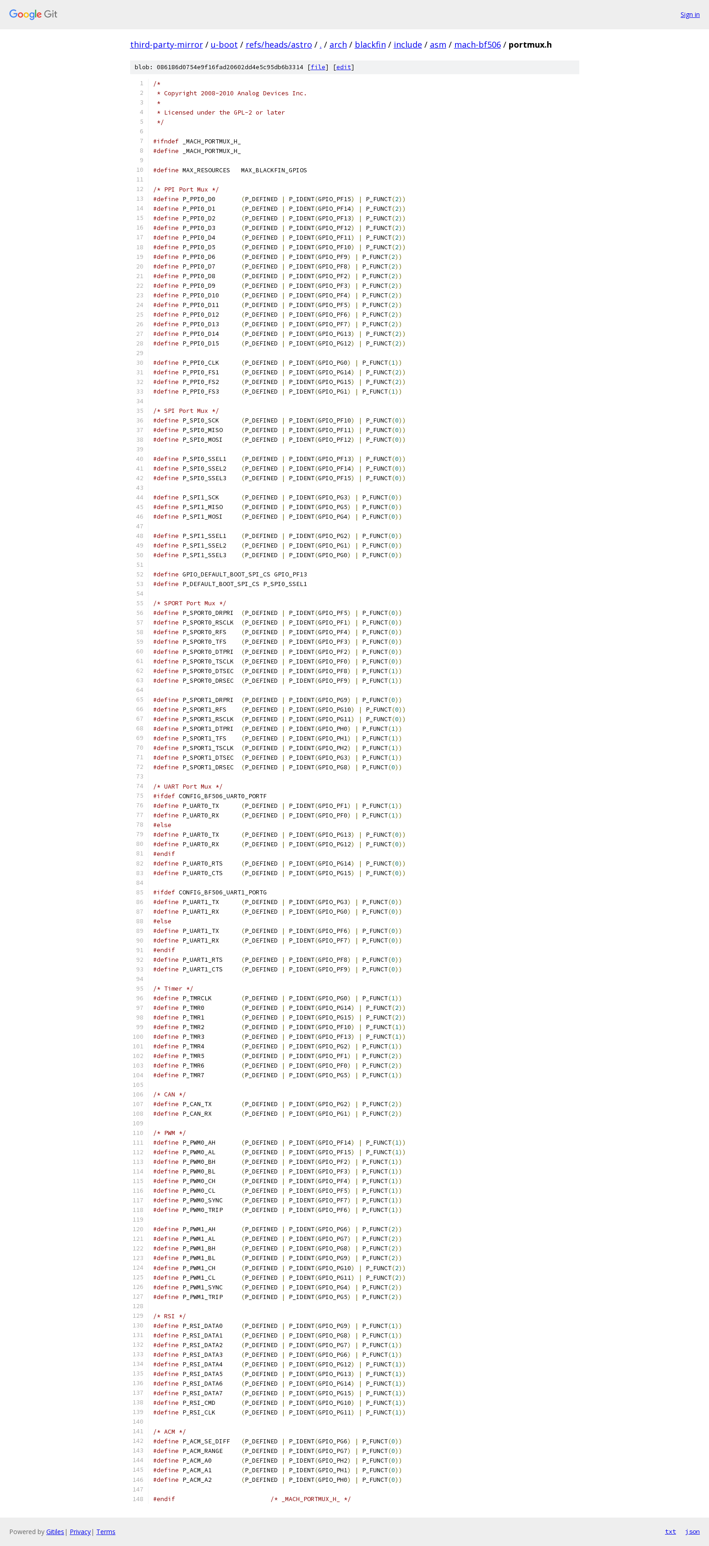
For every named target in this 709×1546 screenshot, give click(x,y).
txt (670, 1531)
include (408, 44)
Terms (105, 1531)
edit (343, 67)
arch (338, 44)
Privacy (80, 1531)
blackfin (370, 44)
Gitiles (55, 1531)
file (318, 67)
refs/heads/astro (279, 44)
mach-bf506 (477, 44)
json (692, 1531)
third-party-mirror (166, 44)
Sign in (690, 14)
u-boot (224, 44)
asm (438, 44)
